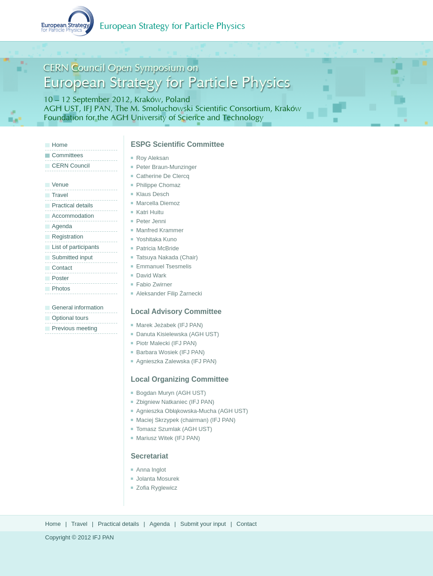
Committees (67, 155)
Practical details (72, 205)
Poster (60, 278)
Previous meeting (74, 328)
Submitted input (72, 257)
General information (77, 307)
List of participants (75, 247)
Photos (61, 288)
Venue (60, 184)
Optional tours (70, 317)
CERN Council (71, 165)
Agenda (62, 226)
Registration (67, 236)
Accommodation (73, 215)
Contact (62, 267)
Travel (60, 195)
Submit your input (203, 523)
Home (60, 144)
